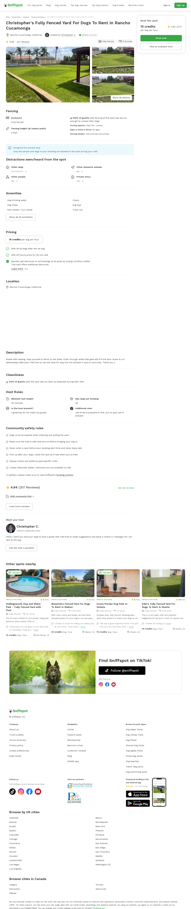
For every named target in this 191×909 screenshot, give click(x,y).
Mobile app (73, 761)
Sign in (166, 5)
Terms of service (17, 740)
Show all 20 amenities (20, 217)
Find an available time (161, 46)
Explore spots (74, 735)
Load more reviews (19, 506)
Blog (48, 5)
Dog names (60, 5)
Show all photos (121, 97)
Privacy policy (16, 745)
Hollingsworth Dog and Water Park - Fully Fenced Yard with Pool (23, 607)
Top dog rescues (79, 5)
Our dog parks (34, 5)
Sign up (181, 5)
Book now (161, 38)
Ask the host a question (21, 548)
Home (71, 729)
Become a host (136, 5)
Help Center (15, 756)
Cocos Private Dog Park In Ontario (112, 605)
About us (14, 729)
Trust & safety (16, 735)
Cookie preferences (19, 750)
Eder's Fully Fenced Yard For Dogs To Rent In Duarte (158, 605)
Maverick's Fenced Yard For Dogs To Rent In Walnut (70, 605)
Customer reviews (77, 750)
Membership (74, 740)
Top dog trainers (100, 5)
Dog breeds (118, 5)
